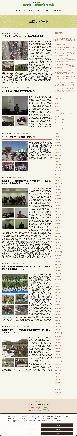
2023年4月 (58, 202)
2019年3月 (58, 330)
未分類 (57, 116)
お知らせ (57, 104)
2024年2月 (58, 177)
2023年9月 (58, 186)
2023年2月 (58, 208)
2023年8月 (58, 190)
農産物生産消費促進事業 (38, 4)
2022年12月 (58, 214)
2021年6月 (58, 267)
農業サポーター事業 (42, 11)
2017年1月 (58, 389)
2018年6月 (58, 348)
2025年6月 (58, 140)
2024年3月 (58, 174)
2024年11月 (58, 149)
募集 (56, 107)
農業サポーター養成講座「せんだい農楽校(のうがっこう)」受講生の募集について (65, 39)
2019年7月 (58, 317)
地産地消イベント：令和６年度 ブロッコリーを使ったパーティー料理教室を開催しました (65, 53)
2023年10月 (58, 183)
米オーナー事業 (59, 119)
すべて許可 (57, 425)
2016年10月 (58, 392)
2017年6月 (58, 380)
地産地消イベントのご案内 (24, 11)
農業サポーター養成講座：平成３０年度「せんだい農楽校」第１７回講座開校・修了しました (26, 182)
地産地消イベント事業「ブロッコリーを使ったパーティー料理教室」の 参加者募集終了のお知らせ (65, 59)
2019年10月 (58, 308)
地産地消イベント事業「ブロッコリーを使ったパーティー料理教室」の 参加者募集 (65, 65)
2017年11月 (58, 364)
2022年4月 (58, 239)
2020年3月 (58, 295)
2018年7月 (58, 345)
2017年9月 (58, 370)
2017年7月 (58, 376)
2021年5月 (58, 271)
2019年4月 (58, 327)
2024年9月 (58, 155)
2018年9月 (58, 339)
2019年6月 (58, 320)
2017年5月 (58, 383)
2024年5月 (58, 168)
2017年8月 (58, 373)
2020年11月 (58, 286)
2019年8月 (58, 314)
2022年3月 (58, 243)
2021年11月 (58, 255)
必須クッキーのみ (56, 429)
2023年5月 (58, 199)
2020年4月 (58, 292)
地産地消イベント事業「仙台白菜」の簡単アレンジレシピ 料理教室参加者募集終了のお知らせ (65, 90)
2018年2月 (58, 358)
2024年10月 (58, 152)
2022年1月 (58, 249)
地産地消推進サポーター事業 (21, 33)
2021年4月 (58, 274)
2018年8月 (58, 342)
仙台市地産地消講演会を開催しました (18, 90)
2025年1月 (58, 146)
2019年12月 (58, 302)
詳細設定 (57, 433)
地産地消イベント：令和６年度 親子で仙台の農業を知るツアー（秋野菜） (65, 78)
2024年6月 (58, 165)
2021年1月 (58, 283)
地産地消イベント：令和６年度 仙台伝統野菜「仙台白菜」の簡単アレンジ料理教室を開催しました (65, 71)
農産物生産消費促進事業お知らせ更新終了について (65, 48)
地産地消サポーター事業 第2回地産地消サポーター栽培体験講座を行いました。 (27, 331)
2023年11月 (58, 180)
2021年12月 (58, 252)
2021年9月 (58, 258)
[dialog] (38, 424)
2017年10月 (58, 367)
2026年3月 (58, 133)
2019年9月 (58, 311)
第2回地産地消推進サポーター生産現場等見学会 (22, 36)
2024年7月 (58, 161)
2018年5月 (58, 352)
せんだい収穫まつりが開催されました (18, 136)
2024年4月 (58, 171)
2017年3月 (58, 386)
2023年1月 (58, 211)
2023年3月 (58, 205)
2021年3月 (58, 277)
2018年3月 (58, 355)
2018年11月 (58, 333)
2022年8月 (58, 227)
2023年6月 (58, 196)
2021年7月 (58, 264)
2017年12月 (58, 361)
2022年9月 (58, 224)
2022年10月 (58, 221)
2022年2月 (58, 246)
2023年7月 (58, 193)
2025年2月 (58, 143)
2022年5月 (58, 236)
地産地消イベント (60, 110)
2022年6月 (58, 233)
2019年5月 (58, 324)
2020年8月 (58, 289)
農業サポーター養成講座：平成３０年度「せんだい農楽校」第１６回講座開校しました (26, 268)
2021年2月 (58, 280)
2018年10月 (58, 336)
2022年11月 (58, 218)
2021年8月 (58, 261)
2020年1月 (58, 299)
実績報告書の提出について (63, 44)
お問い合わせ (57, 11)
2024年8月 (58, 158)
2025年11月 (58, 137)
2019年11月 (58, 305)
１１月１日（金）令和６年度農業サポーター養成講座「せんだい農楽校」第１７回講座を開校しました (65, 84)
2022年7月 (58, 230)
